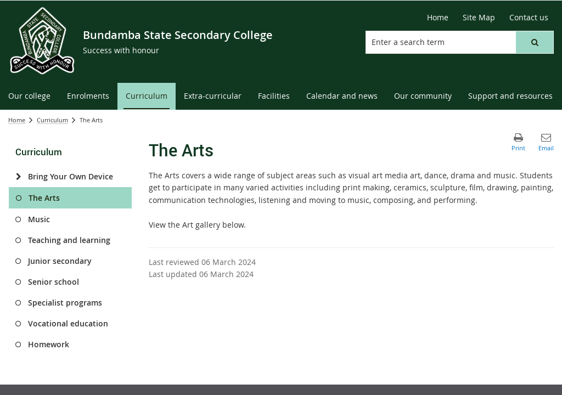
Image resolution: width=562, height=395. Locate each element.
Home (16, 120)
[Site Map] (479, 17)
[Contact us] (529, 17)
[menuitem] (29, 96)
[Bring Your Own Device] (18, 177)
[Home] (438, 17)
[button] (534, 42)
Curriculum (52, 120)
